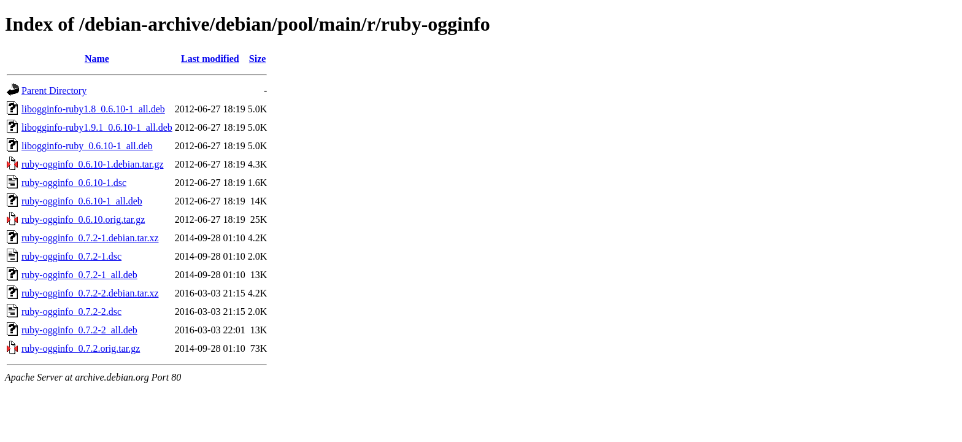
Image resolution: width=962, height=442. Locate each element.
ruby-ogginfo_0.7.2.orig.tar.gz (80, 348)
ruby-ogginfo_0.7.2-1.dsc (71, 256)
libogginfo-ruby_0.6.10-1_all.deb (87, 146)
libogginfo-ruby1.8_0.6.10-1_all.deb (93, 109)
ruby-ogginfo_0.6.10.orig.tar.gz (83, 219)
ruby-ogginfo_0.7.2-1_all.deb (79, 274)
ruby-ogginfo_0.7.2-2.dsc (71, 311)
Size (257, 58)
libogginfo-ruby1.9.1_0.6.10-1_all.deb (96, 127)
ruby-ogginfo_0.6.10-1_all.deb (81, 201)
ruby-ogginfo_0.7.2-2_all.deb (79, 330)
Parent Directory (54, 90)
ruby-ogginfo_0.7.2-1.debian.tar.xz (90, 238)
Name (97, 58)
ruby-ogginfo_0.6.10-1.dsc (73, 182)
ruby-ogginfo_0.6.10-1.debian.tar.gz (92, 164)
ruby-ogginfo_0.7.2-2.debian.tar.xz (90, 293)
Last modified (210, 58)
